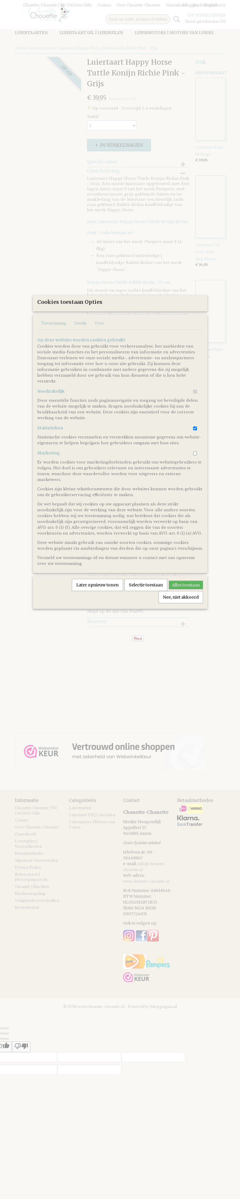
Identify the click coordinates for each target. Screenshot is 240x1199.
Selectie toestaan (146, 604)
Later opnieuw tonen (97, 604)
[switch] (195, 411)
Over (99, 342)
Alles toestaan (186, 604)
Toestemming (53, 342)
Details (80, 342)
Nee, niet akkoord (181, 616)
